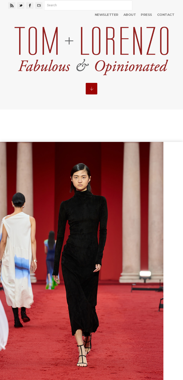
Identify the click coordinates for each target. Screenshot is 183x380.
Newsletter (106, 15)
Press (146, 15)
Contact (165, 15)
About (129, 15)
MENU (91, 88)
